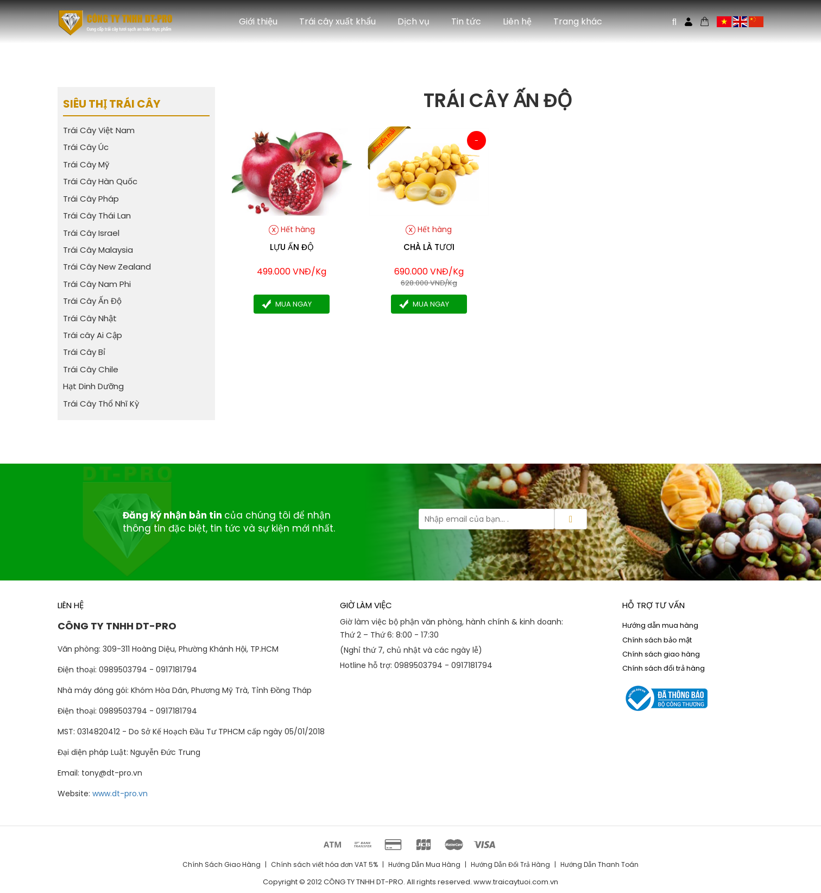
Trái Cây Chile (90, 369)
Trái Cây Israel (91, 233)
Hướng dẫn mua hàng (660, 625)
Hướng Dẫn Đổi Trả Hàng (510, 864)
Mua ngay (293, 304)
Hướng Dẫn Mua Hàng (424, 864)
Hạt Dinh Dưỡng (93, 386)
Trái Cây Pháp (91, 198)
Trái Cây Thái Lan (97, 215)
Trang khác (577, 21)
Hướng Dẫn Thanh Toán (599, 864)
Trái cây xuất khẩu (337, 21)
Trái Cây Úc (86, 147)
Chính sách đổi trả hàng (663, 668)
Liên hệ (517, 21)
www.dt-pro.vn (120, 793)
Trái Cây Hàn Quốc (100, 181)
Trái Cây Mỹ (86, 164)
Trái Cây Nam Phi (97, 284)
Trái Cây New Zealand (107, 266)
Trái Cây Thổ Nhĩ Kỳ (101, 403)
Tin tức (466, 21)
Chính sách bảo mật (657, 640)
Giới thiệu (258, 21)
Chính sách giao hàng (661, 654)
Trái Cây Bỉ (84, 352)
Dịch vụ (413, 21)
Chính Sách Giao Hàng (221, 864)
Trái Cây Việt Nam (99, 130)
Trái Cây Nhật (90, 318)
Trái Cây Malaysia (98, 249)
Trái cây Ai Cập (92, 335)
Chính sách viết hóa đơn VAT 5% (324, 864)
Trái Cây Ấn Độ (92, 301)
